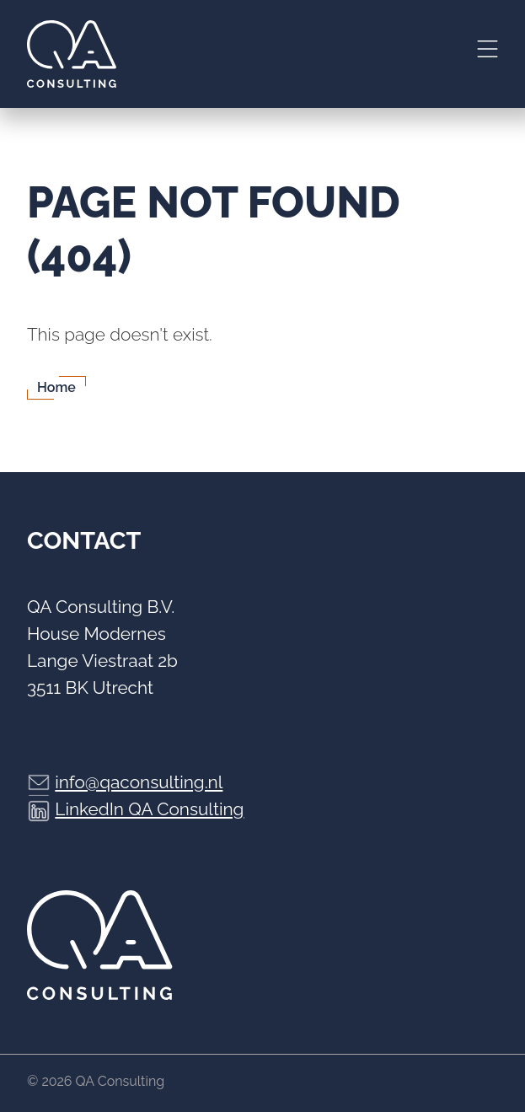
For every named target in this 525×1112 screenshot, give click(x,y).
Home (56, 387)
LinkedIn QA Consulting (149, 808)
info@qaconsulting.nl (138, 781)
